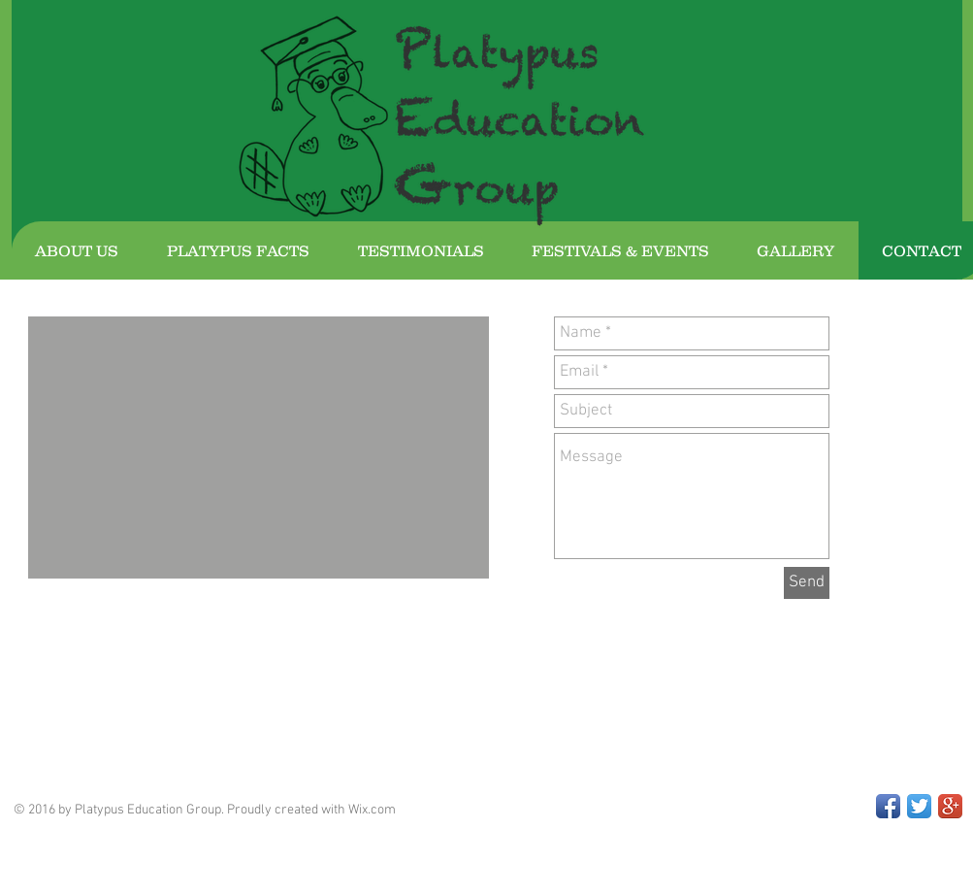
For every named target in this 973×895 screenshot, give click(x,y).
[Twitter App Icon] (919, 806)
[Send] (806, 583)
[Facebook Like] (148, 701)
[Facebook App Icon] (888, 806)
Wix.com (372, 810)
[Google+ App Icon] (950, 806)
